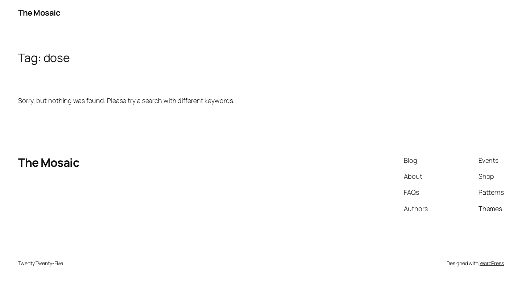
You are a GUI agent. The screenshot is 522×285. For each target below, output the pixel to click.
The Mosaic (39, 12)
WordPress (492, 263)
